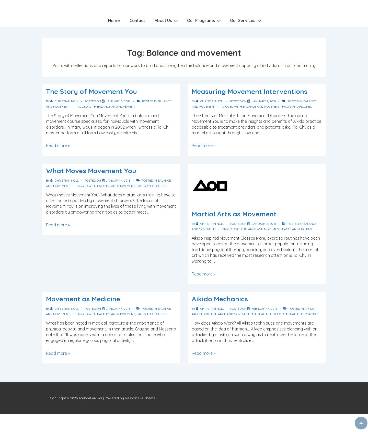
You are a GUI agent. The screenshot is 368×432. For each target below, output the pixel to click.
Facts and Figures (297, 106)
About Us (167, 20)
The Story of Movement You (91, 91)
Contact (137, 20)
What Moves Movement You (91, 171)
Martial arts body (267, 314)
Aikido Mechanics (220, 299)
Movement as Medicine (83, 299)
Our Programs (204, 20)
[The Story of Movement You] (118, 101)
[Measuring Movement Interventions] (263, 101)
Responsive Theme (140, 398)
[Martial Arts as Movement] (263, 224)
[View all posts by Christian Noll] (64, 101)
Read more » (58, 145)
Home (114, 20)
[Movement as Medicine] (118, 309)
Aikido (309, 309)
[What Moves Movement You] (118, 180)
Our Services (246, 20)
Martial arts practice (301, 314)
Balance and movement (116, 106)
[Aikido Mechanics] (264, 309)
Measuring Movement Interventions (249, 91)
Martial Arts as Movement (234, 214)
